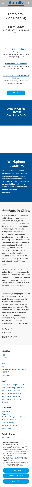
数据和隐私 (5, 372)
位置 (3, 361)
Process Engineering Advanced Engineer (16, 76)
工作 (3, 366)
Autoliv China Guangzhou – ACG (13, 385)
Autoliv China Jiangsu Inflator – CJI (13, 390)
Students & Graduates (9, 420)
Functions (5, 358)
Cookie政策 (14, 458)
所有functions (6, 428)
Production (5, 414)
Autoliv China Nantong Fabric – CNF (14, 399)
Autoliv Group (6, 437)
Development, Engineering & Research (15, 417)
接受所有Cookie (16, 470)
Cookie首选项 (16, 481)
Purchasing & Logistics (9, 425)
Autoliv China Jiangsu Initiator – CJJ (14, 388)
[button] (28, 3)
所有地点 (5, 402)
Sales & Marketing (8, 423)
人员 (3, 363)
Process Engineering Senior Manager (16, 50)
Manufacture (6, 411)
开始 (3, 355)
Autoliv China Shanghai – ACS (12, 396)
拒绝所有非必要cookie (16, 475)
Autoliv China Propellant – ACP (12, 393)
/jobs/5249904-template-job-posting (14, 369)
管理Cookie (6, 375)
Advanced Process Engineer (16, 63)
